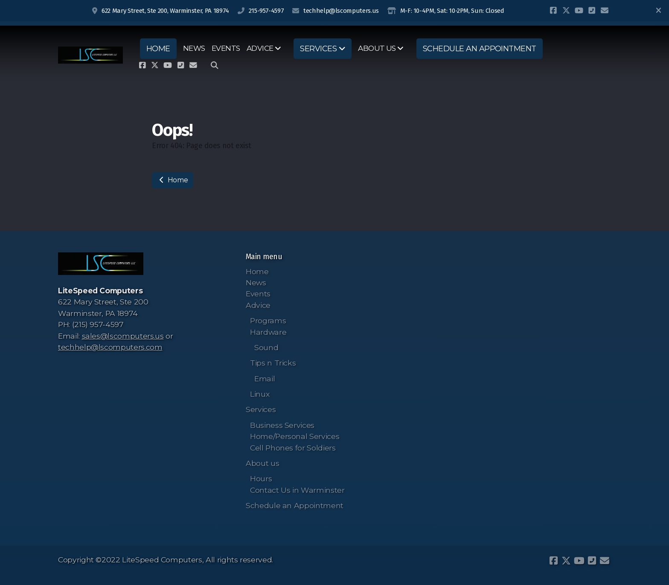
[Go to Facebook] (553, 10)
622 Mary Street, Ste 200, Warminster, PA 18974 (165, 11)
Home (172, 180)
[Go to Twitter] (566, 10)
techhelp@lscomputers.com (110, 346)
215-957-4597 (266, 11)
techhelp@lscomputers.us (341, 11)
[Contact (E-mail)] (604, 10)
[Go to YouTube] (579, 10)
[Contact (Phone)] (591, 10)
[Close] (658, 10)
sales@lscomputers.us (123, 335)
